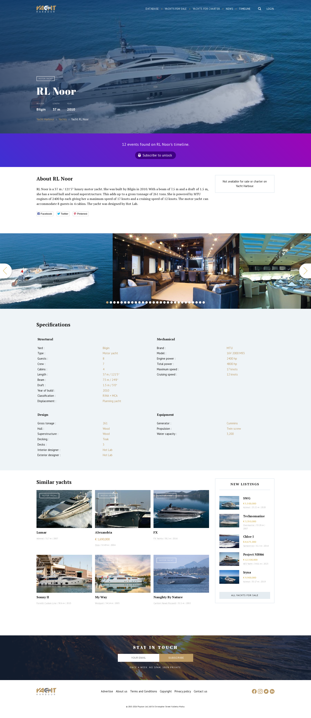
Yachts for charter (206, 9)
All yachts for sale (244, 595)
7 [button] (129, 302)
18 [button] (168, 302)
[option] (56, 271)
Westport (99, 603)
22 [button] (182, 302)
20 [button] (175, 302)
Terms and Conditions (143, 691)
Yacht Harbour (46, 10)
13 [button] (150, 302)
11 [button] (143, 302)
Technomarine (254, 516)
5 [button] (121, 302)
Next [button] (305, 270)
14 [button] (154, 302)
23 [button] (186, 302)
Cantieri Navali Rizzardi (165, 603)
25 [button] (193, 302)
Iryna (247, 572)
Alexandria (103, 532)
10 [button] (139, 302)
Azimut (246, 507)
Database (152, 9)
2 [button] (111, 302)
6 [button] (125, 302)
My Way (101, 597)
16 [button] (161, 302)
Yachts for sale (176, 9)
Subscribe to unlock (157, 155)
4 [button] (118, 302)
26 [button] (196, 302)
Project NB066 (253, 554)
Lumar (41, 532)
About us (121, 691)
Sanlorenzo (248, 545)
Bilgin (41, 109)
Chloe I (248, 536)
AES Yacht (247, 563)
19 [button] (171, 302)
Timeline (245, 9)
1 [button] (107, 302)
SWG (246, 498)
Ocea (97, 545)
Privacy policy (183, 691)
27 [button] (200, 302)
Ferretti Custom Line (46, 603)
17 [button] (164, 302)
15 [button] (157, 302)
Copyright (166, 691)
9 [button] (136, 302)
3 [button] (114, 302)
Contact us (200, 691)
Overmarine (249, 525)
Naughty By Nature (168, 597)
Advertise (107, 691)
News (229, 9)
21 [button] (179, 302)
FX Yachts (158, 538)
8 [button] (132, 302)
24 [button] (189, 302)
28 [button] (204, 302)
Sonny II (42, 597)
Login (270, 9)
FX (156, 532)
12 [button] (146, 302)
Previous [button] (6, 270)
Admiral (40, 538)
